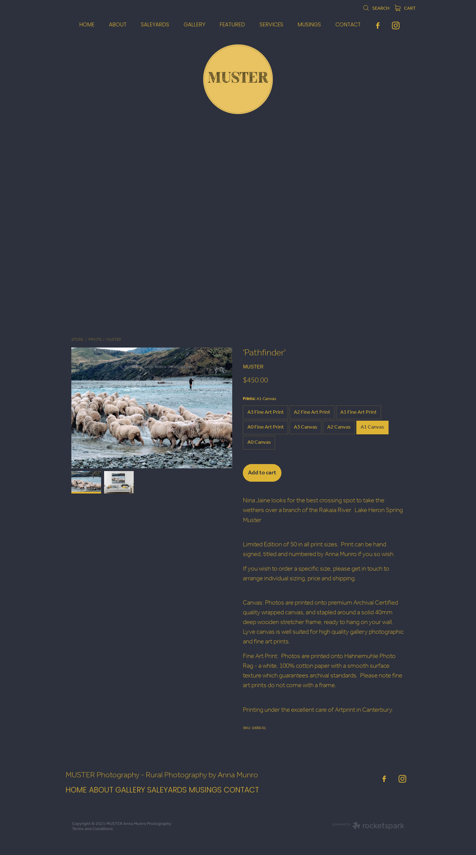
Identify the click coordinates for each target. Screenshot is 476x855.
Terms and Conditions (92, 829)
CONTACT (241, 791)
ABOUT (101, 791)
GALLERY (130, 791)
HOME (76, 791)
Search (375, 8)
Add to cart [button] (262, 472)
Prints (94, 340)
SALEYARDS (167, 791)
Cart (405, 8)
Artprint (345, 710)
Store (77, 340)
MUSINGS (206, 791)
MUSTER (113, 340)
